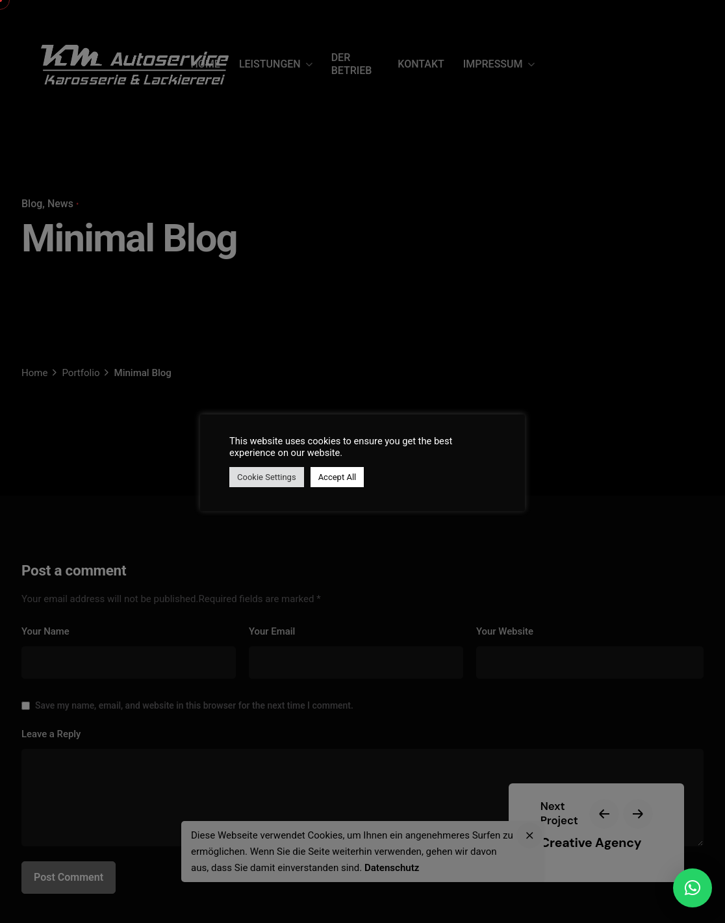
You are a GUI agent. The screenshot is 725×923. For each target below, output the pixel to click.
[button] (692, 887)
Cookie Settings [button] (266, 477)
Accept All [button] (337, 477)
